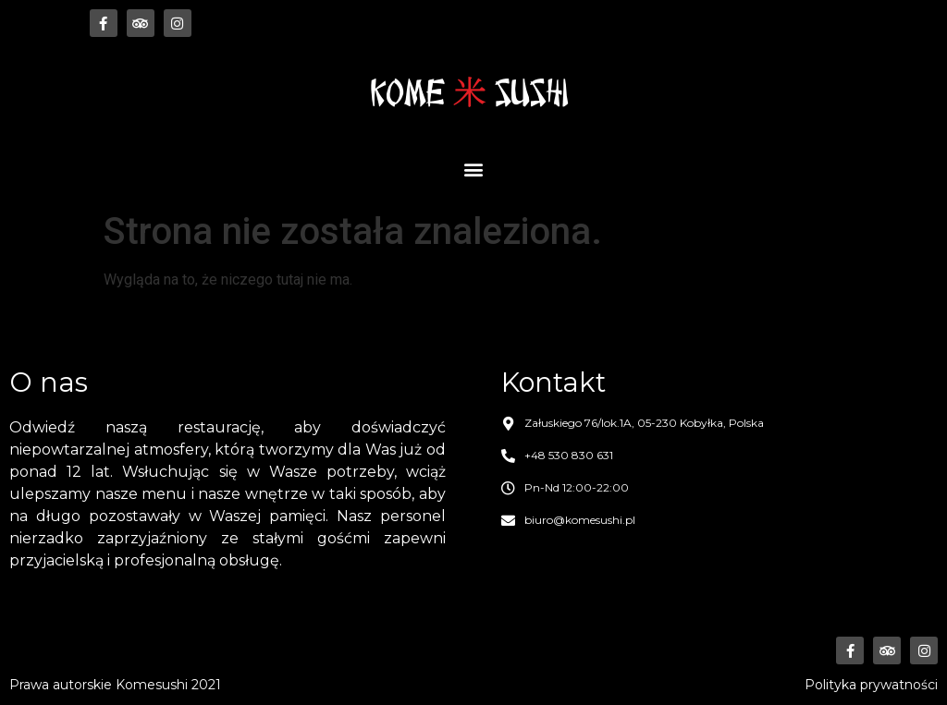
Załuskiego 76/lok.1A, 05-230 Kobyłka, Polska (644, 423)
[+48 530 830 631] (508, 456)
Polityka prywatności (871, 684)
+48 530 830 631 (568, 455)
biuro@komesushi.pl (579, 520)
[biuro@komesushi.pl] (508, 521)
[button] (474, 168)
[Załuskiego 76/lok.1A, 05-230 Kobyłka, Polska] (508, 424)
